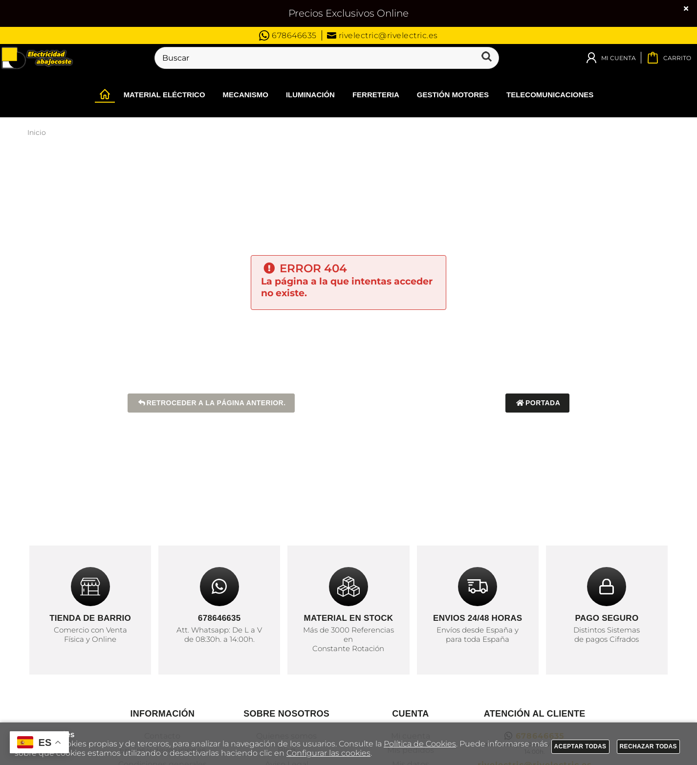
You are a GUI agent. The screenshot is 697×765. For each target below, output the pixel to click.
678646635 (288, 35)
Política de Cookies (420, 743)
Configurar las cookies (328, 753)
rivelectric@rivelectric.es (382, 35)
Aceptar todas (580, 746)
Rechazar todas (648, 746)
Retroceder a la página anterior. (211, 403)
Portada (537, 403)
